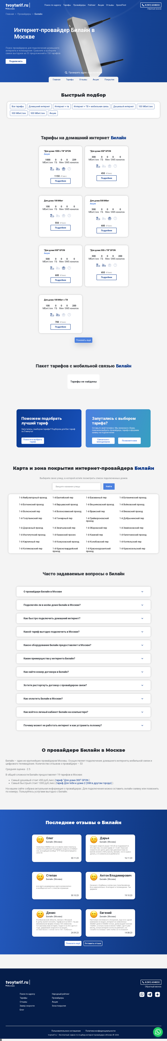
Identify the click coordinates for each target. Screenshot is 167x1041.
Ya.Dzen (157, 996)
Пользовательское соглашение (66, 1033)
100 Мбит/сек (145, 106)
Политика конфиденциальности (100, 1033)
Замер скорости (27, 1008)
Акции (101, 5)
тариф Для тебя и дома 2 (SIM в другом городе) (84, 784)
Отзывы (110, 5)
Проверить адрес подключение (85, 72)
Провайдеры (79, 5)
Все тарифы (18, 106)
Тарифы (67, 5)
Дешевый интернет (123, 106)
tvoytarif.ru (17, 5)
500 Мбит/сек (38, 113)
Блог (22, 1012)
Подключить (15, 61)
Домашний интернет (39, 106)
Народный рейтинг (60, 996)
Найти (109, 488)
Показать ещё (83, 340)
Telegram (149, 996)
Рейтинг (92, 5)
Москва (11, 9)
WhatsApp (141, 996)
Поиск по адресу (52, 5)
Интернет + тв (62, 106)
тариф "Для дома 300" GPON (72, 781)
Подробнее (60, 181)
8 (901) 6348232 (152, 5)
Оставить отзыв (94, 945)
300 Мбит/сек (19, 113)
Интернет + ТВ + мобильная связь (91, 106)
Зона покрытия (59, 1008)
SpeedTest (121, 5)
